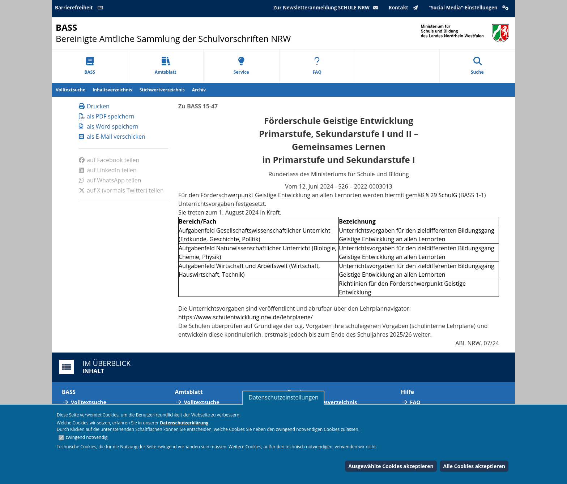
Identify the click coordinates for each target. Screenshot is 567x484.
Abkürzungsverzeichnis (327, 402)
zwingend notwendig (87, 437)
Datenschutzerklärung (184, 423)
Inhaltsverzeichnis (112, 90)
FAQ (317, 66)
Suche (477, 66)
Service (241, 66)
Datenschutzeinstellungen (283, 397)
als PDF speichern (107, 116)
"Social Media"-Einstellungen (469, 7)
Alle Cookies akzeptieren (474, 466)
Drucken (94, 106)
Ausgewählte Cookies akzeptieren (391, 466)
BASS (89, 66)
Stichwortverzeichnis (161, 90)
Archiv (199, 90)
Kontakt (405, 7)
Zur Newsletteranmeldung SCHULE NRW (327, 7)
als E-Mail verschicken (112, 137)
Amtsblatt (165, 66)
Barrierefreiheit (80, 7)
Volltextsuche (70, 90)
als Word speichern (108, 126)
